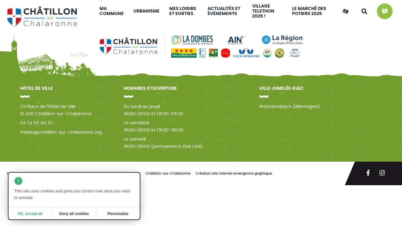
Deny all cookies (74, 214)
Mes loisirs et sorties (182, 11)
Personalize (117, 214)
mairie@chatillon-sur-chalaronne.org (60, 132)
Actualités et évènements (224, 11)
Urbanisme (146, 11)
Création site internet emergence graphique (234, 173)
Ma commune (112, 11)
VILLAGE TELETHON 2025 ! (263, 11)
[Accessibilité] (345, 11)
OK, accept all (30, 214)
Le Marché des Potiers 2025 (309, 11)
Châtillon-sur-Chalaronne (168, 173)
